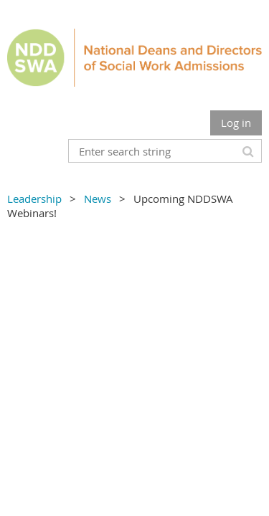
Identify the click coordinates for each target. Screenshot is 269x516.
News (97, 198)
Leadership (34, 198)
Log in (236, 122)
